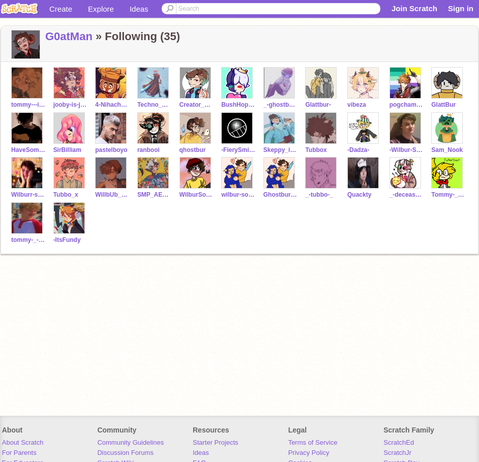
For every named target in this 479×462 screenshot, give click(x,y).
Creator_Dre (196, 104)
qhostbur (192, 149)
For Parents (19, 452)
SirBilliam (67, 149)
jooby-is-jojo (70, 104)
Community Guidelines (130, 442)
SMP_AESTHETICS (154, 194)
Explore (101, 9)
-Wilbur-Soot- (407, 149)
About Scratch (23, 442)
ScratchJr (397, 452)
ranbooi (148, 149)
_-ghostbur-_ (280, 104)
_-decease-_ (407, 194)
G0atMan (69, 36)
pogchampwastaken (407, 104)
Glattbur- (318, 104)
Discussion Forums (125, 452)
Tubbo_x (65, 194)
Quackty (359, 194)
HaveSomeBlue (28, 149)
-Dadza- (358, 149)
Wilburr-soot (28, 194)
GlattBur (443, 104)
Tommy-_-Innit (448, 194)
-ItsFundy (67, 239)
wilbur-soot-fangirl (238, 194)
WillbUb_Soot (112, 194)
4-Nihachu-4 (112, 104)
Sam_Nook (447, 149)
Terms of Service (313, 442)
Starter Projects (215, 442)
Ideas (139, 9)
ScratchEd (398, 442)
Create (60, 9)
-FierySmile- (238, 149)
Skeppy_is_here (280, 149)
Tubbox (315, 149)
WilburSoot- (196, 194)
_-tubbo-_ (319, 194)
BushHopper (238, 104)
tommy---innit (28, 104)
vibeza (356, 104)
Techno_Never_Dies (154, 104)
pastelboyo (111, 149)
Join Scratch (414, 8)
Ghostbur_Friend (280, 194)
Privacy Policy (309, 452)
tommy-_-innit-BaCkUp (28, 239)
